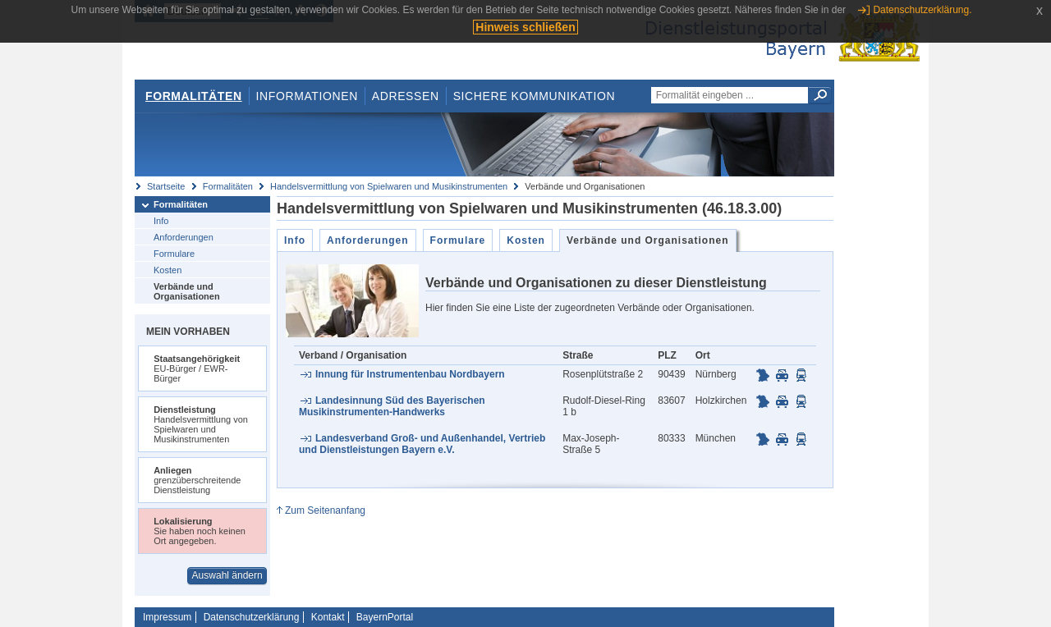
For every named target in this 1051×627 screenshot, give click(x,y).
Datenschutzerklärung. (922, 10)
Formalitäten (193, 96)
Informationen (307, 96)
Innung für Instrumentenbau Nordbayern (410, 374)
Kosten (167, 270)
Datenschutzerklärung (252, 617)
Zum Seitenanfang (325, 510)
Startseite (166, 186)
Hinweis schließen (525, 27)
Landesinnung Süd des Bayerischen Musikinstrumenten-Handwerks (392, 406)
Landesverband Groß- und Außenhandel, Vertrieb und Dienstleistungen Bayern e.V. (422, 443)
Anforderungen (183, 237)
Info (161, 221)
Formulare (174, 254)
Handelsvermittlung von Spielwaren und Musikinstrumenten (388, 186)
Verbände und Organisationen (187, 291)
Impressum (167, 617)
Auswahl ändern (227, 575)
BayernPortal (384, 617)
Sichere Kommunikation (534, 96)
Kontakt (328, 617)
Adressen (405, 96)
